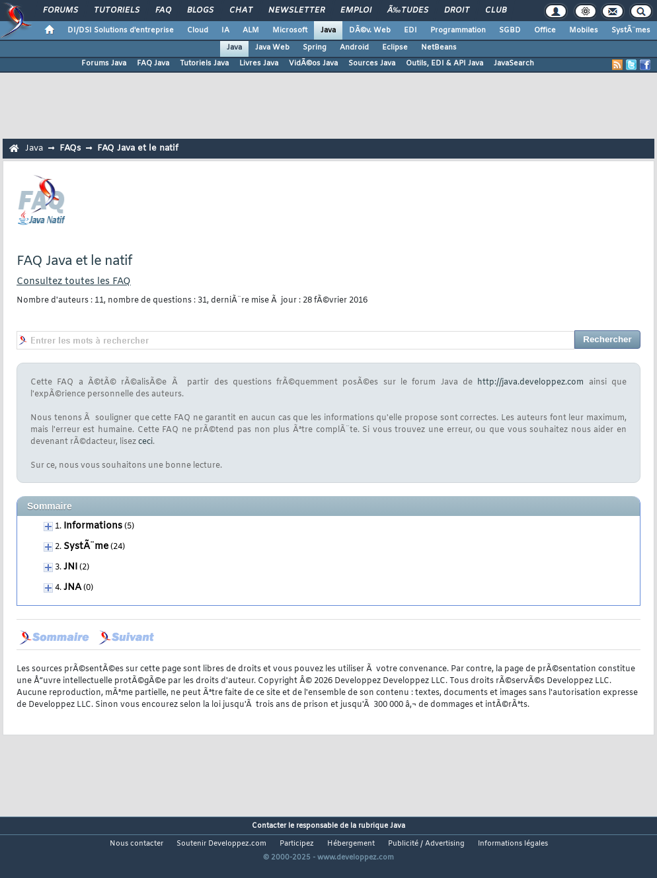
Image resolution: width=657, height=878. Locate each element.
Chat (241, 10)
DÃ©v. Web (370, 30)
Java (328, 30)
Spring (315, 47)
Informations (92, 526)
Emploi (356, 10)
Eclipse (395, 47)
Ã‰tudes (408, 10)
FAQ (163, 10)
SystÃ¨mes (630, 30)
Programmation (458, 30)
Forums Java (103, 63)
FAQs (70, 148)
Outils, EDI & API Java (444, 63)
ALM (251, 30)
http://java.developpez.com (530, 382)
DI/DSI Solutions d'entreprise (120, 30)
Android (354, 47)
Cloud (197, 30)
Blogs (200, 10)
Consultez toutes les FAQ (74, 281)
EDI (410, 30)
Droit (457, 10)
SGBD (510, 30)
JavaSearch (514, 63)
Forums (60, 10)
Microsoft (289, 30)
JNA (72, 587)
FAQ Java (153, 63)
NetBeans (439, 47)
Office (545, 30)
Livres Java (258, 63)
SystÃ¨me (85, 546)
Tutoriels (117, 10)
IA (225, 30)
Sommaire (49, 506)
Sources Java (371, 63)
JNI (70, 567)
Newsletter (296, 10)
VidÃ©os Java (313, 63)
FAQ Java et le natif (137, 148)
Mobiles (583, 30)
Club (496, 10)
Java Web (272, 47)
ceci (145, 442)
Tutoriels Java (204, 63)
